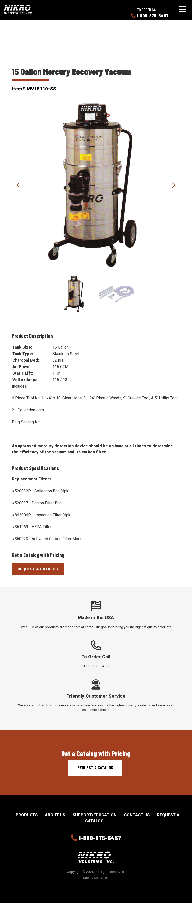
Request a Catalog (95, 767)
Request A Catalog (38, 569)
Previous (18, 185)
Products (27, 815)
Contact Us (137, 815)
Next (174, 185)
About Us (55, 815)
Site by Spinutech (96, 878)
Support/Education (95, 815)
